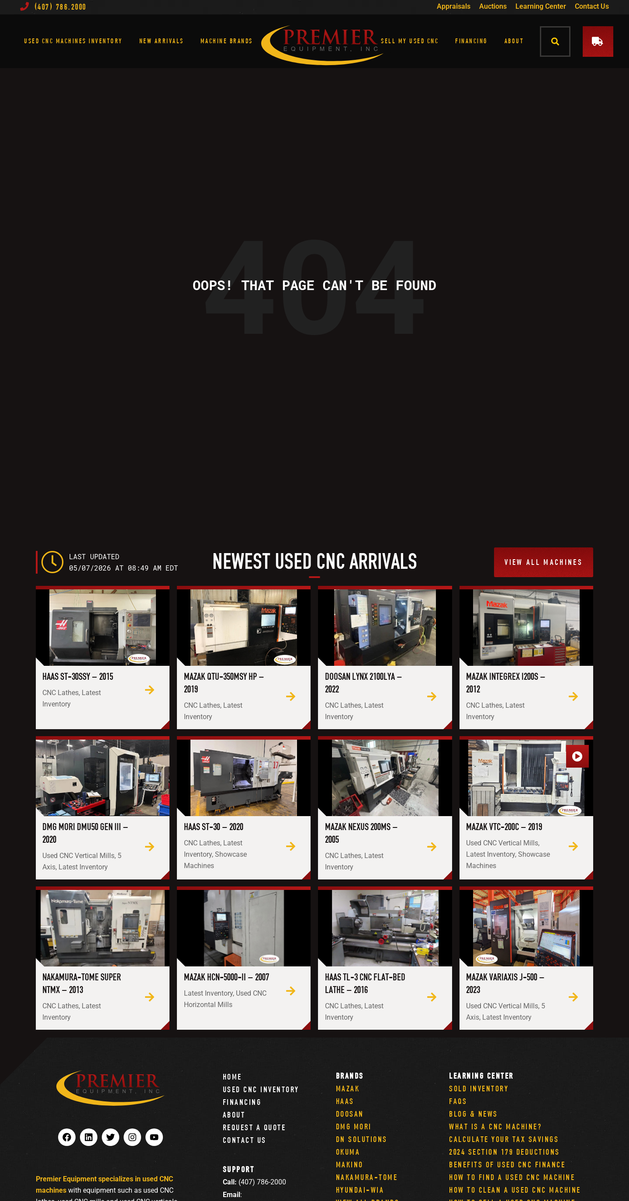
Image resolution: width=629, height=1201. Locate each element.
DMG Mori (354, 1126)
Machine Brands (226, 41)
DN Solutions (361, 1139)
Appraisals (453, 6)
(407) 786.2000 (53, 7)
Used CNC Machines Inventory (73, 41)
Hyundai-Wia (360, 1190)
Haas (345, 1101)
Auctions (493, 6)
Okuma (348, 1152)
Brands (350, 1076)
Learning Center (540, 6)
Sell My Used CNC (410, 41)
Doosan (350, 1114)
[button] (555, 41)
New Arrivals (161, 41)
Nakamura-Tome (367, 1177)
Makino (349, 1164)
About (514, 41)
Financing (471, 41)
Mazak (348, 1088)
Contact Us (592, 6)
